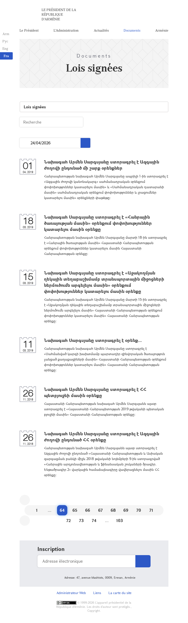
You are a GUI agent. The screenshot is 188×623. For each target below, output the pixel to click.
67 (100, 510)
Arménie (161, 30)
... (25, 143)
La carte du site (119, 593)
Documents (132, 30)
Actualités (101, 30)
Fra (6, 55)
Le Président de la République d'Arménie (59, 15)
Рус (5, 41)
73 (81, 520)
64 (62, 510)
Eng (5, 48)
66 (87, 510)
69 (125, 510)
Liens (97, 593)
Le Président (29, 30)
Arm (5, 33)
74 (94, 520)
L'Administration (66, 30)
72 (68, 520)
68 (113, 510)
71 (151, 510)
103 (119, 520)
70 (138, 510)
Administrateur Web (71, 593)
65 (74, 510)
